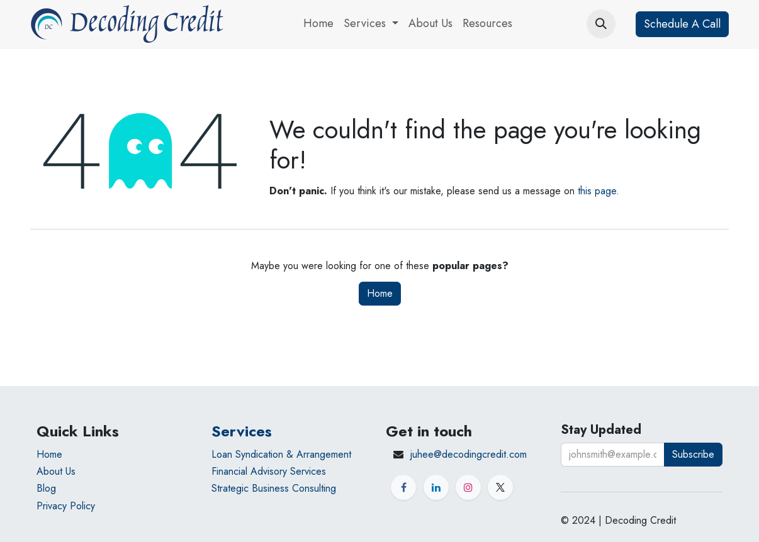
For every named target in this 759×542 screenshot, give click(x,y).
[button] (601, 23)
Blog (46, 488)
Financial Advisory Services (268, 471)
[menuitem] (318, 24)
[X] (500, 487)
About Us (56, 471)
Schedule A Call (682, 24)
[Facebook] (403, 487)
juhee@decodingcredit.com (468, 454)
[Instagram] (468, 487)
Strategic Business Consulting (273, 488)
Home (380, 293)
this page (597, 191)
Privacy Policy (66, 506)
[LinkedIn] (436, 487)
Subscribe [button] (693, 454)
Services (241, 431)
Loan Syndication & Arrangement (281, 454)
